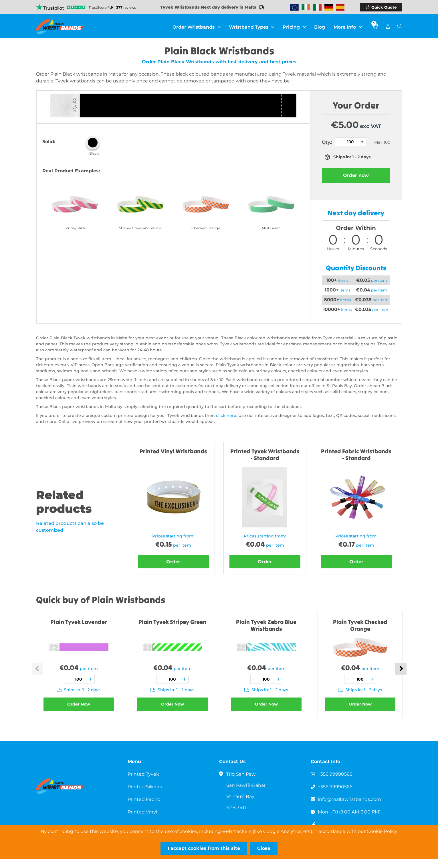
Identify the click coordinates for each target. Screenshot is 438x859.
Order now (356, 175)
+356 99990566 (335, 774)
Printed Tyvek (143, 774)
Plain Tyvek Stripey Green (172, 621)
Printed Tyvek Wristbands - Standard (265, 455)
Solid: (48, 141)
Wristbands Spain (340, 7)
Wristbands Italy (317, 7)
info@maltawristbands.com (349, 799)
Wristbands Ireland (306, 7)
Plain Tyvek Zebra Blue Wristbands (266, 625)
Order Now (78, 704)
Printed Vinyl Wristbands (173, 451)
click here (226, 415)
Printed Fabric (144, 799)
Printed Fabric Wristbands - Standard (356, 455)
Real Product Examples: (71, 171)
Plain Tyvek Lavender (78, 621)
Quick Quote (384, 7)
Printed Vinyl (142, 812)
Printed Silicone (146, 786)
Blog (319, 27)
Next (401, 669)
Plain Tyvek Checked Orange (360, 625)
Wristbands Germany (328, 7)
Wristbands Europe (294, 7)
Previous (37, 669)
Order (173, 561)
